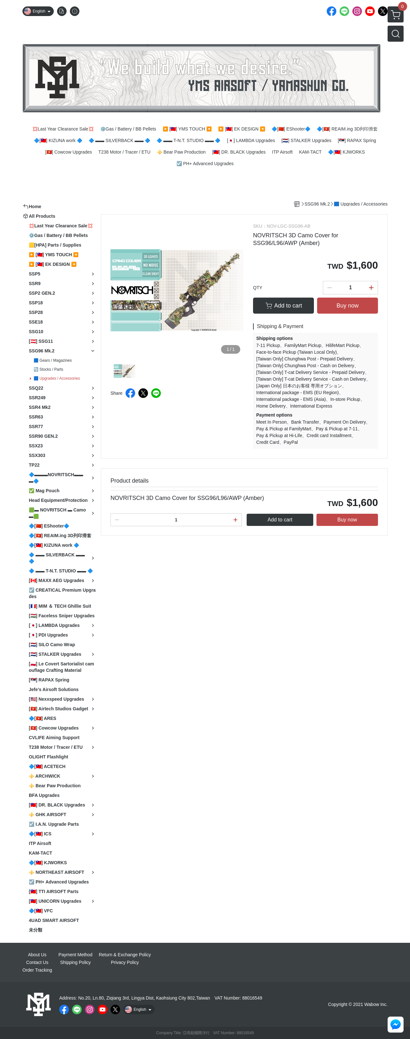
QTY (257, 287)
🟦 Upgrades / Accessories (57, 378)
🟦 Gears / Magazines (53, 360)
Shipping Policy (75, 962)
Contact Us (37, 962)
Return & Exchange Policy (125, 954)
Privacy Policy (125, 962)
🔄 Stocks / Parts (48, 369)
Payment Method (76, 954)
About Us (37, 954)
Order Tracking (37, 970)
